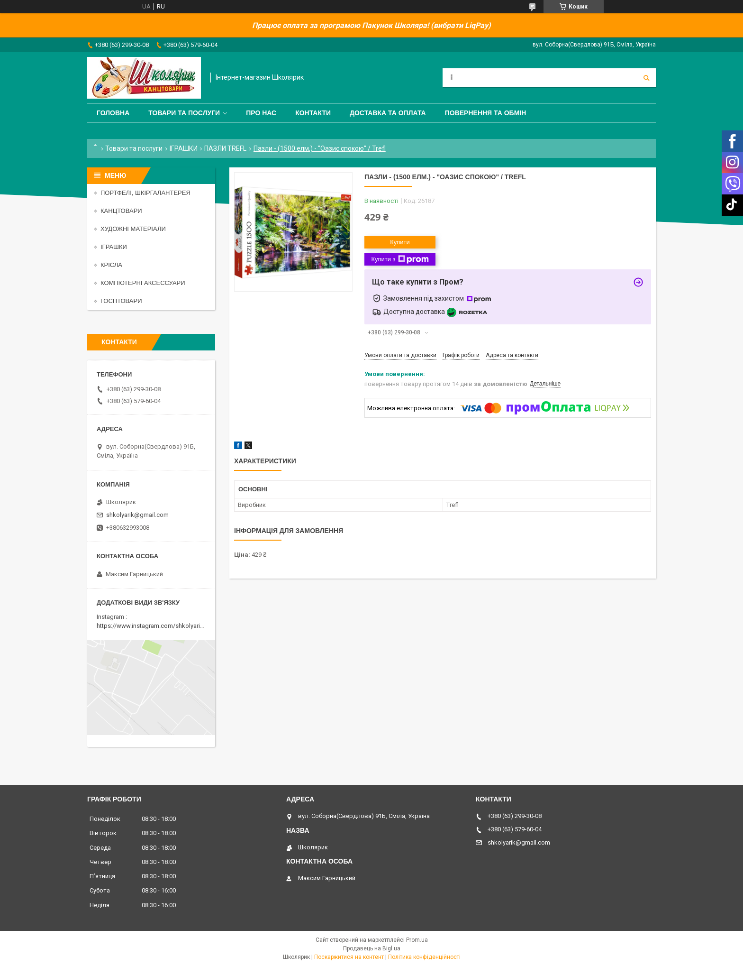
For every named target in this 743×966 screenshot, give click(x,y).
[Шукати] (646, 77)
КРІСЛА (111, 264)
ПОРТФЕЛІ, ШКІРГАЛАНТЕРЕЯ (145, 192)
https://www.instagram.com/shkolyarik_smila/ (160, 625)
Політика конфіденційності (424, 957)
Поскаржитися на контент (349, 957)
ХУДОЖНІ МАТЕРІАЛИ (133, 228)
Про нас (261, 113)
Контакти (313, 113)
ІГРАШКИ (184, 148)
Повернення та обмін (485, 113)
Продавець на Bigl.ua (371, 948)
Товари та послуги (184, 113)
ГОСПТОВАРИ (121, 300)
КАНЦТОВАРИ (121, 210)
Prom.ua (417, 940)
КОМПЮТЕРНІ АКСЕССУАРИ (142, 282)
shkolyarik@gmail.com (137, 514)
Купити (400, 242)
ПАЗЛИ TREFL (225, 148)
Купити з (399, 259)
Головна (113, 113)
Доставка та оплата (388, 113)
